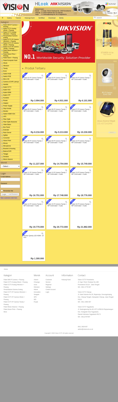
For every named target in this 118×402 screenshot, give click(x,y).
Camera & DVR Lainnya (10, 82)
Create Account (51, 289)
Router (4, 101)
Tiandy (4, 69)
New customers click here (9, 198)
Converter (5, 138)
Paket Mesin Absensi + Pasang (9, 51)
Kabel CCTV (6, 87)
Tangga (4, 154)
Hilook (4, 63)
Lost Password (13, 194)
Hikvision (5, 66)
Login (4, 194)
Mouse (4, 143)
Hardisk (4, 85)
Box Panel (5, 127)
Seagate (36, 294)
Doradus (5, 157)
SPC (35, 297)
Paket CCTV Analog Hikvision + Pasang (8, 33)
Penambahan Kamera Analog (9, 36)
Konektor (5, 98)
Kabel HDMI (6, 93)
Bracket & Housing (8, 149)
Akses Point (6, 141)
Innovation (37, 292)
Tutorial (18, 18)
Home (6, 269)
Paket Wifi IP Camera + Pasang (9, 25)
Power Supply (6, 106)
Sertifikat (41, 18)
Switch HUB (6, 74)
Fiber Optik (5, 119)
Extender (5, 130)
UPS (3, 117)
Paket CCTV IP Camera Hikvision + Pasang (10, 40)
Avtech (36, 280)
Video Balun (6, 125)
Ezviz (4, 71)
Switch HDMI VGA (8, 114)
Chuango (37, 282)
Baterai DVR (6, 151)
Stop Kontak (6, 109)
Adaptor (4, 103)
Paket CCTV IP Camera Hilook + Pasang (10, 44)
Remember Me (7, 191)
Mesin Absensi (7, 159)
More (5, 312)
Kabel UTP (5, 95)
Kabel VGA (5, 90)
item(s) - (112, 12)
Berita (61, 18)
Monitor (4, 111)
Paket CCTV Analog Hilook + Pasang (8, 29)
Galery (9, 18)
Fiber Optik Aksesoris (9, 122)
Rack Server (6, 133)
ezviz (35, 284)
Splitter (4, 135)
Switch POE (6, 77)
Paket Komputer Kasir (9, 61)
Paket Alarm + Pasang (9, 58)
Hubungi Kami (30, 18)
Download (51, 18)
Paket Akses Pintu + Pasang (8, 55)
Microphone (6, 146)
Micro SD (5, 79)
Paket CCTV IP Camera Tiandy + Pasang (10, 47)
